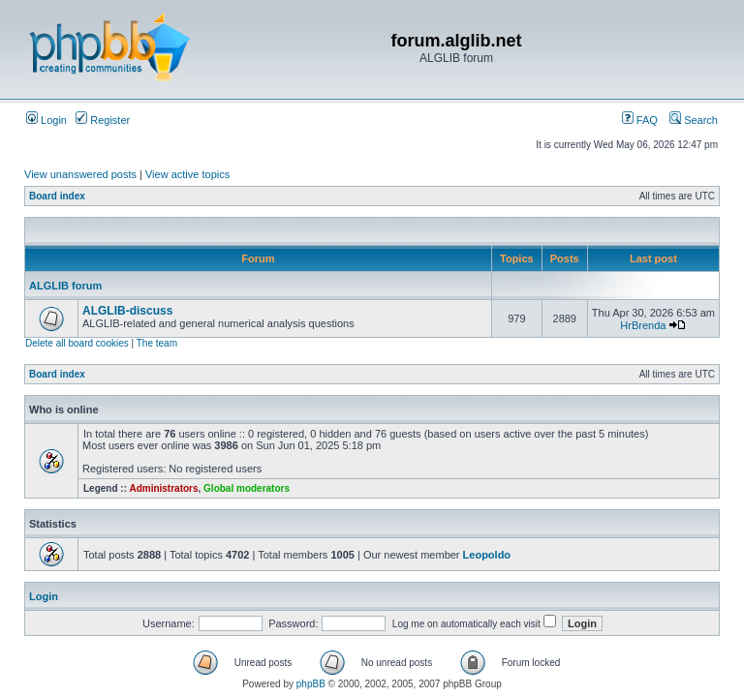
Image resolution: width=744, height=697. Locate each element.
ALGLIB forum (65, 285)
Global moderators (246, 488)
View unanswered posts (80, 174)
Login (46, 120)
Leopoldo (487, 555)
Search (693, 120)
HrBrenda (643, 325)
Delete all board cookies (77, 343)
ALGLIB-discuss (127, 311)
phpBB (311, 684)
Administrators (163, 488)
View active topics (187, 174)
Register (103, 120)
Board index (57, 196)
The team (157, 343)
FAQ (640, 120)
